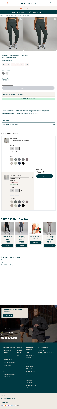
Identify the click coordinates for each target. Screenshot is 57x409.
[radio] (4, 64)
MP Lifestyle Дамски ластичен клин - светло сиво (16, 15)
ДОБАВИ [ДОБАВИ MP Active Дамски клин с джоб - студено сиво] (50, 246)
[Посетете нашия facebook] (6, 338)
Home (1, 15)
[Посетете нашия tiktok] (9, 338)
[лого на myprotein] (29, 3)
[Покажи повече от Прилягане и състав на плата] (28, 124)
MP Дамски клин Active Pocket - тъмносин (21, 238)
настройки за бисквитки (8, 329)
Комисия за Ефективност (29, 381)
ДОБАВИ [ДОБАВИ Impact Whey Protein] (35, 242)
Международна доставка (7, 366)
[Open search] (7, 3)
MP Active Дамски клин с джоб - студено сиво (49, 238)
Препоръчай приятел (45, 352)
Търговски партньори (28, 376)
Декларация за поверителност (29, 367)
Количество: (5, 80)
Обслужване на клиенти (7, 351)
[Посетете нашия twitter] (15, 338)
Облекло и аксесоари (19, 357)
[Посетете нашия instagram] (2, 338)
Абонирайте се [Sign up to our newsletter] (8, 315)
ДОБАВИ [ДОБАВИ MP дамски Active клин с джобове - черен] (7, 246)
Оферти (40, 356)
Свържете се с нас (8, 356)
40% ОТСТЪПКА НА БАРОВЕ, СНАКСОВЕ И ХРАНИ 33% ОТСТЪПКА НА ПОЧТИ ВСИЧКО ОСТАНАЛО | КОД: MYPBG (28, 11)
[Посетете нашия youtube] (12, 338)
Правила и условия (30, 371)
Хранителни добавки (20, 351)
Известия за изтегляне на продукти (9, 375)
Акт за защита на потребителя (30, 362)
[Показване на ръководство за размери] (7, 60)
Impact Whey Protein (35, 236)
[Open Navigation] (2, 3)
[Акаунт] (51, 3)
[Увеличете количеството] (11, 83)
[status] (7, 83)
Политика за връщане (9, 362)
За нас (27, 352)
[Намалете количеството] (3, 83)
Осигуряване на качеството (30, 356)
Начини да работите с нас (31, 386)
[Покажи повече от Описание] (28, 105)
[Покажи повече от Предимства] (28, 120)
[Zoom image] (21, 19)
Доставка (6, 371)
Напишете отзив (7, 264)
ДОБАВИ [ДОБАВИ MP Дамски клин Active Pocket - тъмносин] (21, 246)
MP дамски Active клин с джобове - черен (7, 238)
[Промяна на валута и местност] (28, 332)
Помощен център (8, 359)
